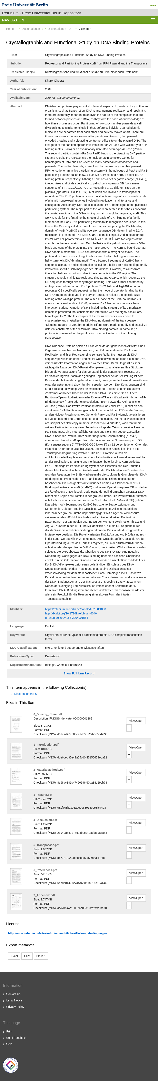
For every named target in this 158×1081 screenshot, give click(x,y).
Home (10, 28)
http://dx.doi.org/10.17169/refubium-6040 (71, 613)
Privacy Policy (15, 1006)
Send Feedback (16, 1037)
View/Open (136, 720)
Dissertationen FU (59, 28)
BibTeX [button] (40, 956)
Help (9, 1044)
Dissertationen (31, 28)
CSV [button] (27, 956)
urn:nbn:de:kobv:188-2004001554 (66, 617)
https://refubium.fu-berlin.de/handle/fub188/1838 (75, 609)
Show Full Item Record (79, 673)
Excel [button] (14, 956)
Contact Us (13, 994)
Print (9, 1031)
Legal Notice (14, 1000)
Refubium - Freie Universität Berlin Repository (41, 13)
